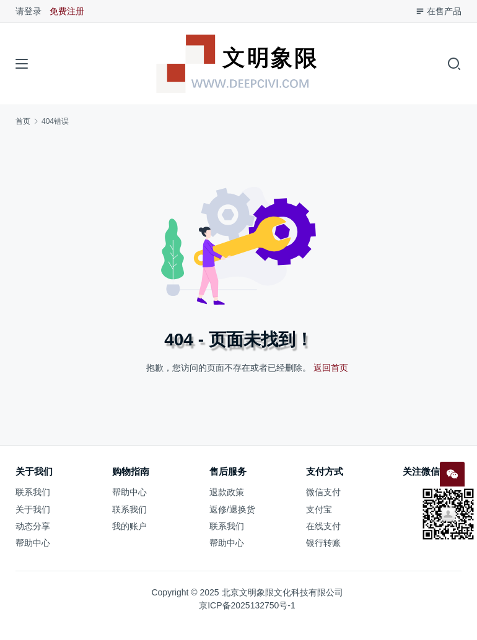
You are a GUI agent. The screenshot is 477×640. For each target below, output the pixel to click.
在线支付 (323, 526)
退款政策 (226, 492)
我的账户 (129, 526)
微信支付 (323, 492)
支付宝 (319, 509)
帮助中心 (32, 543)
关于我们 (32, 509)
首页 (22, 121)
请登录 (28, 11)
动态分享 (32, 526)
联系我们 (32, 492)
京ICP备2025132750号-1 (247, 605)
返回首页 (330, 368)
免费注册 (67, 11)
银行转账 (323, 543)
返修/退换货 (232, 509)
